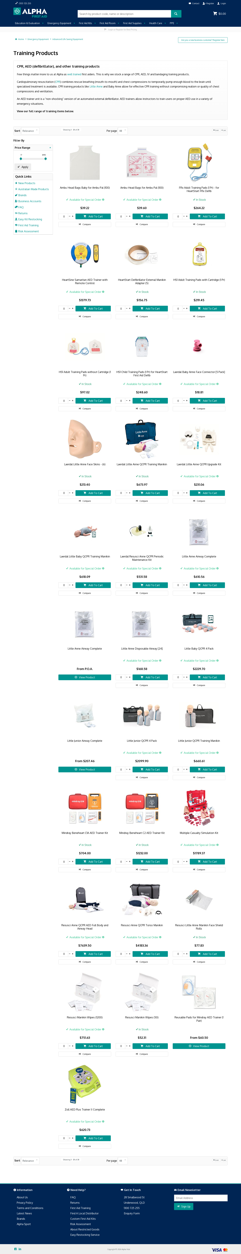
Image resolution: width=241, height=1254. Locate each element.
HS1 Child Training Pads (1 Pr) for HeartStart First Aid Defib (142, 373)
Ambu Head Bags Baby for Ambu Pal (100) (85, 187)
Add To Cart (95, 216)
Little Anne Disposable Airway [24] (142, 648)
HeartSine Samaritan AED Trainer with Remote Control (85, 281)
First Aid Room (107, 23)
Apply (25, 167)
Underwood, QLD (134, 1202)
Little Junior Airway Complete (84, 740)
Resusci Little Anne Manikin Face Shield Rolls (199, 927)
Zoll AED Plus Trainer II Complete (85, 1109)
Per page (112, 130)
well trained (74, 74)
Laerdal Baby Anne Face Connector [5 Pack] (199, 372)
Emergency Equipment (59, 23)
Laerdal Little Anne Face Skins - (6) (84, 464)
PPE (172, 23)
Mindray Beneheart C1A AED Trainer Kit (85, 833)
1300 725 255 (132, 1208)
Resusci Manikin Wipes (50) (141, 1017)
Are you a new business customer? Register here (202, 40)
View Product (87, 677)
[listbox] (30, 130)
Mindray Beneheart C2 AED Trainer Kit (142, 833)
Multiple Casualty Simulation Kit (199, 833)
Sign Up (185, 1206)
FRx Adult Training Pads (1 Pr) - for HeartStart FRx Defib (199, 189)
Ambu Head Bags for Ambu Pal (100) (142, 187)
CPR (57, 81)
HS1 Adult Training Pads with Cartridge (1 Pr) (199, 279)
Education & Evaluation (27, 23)
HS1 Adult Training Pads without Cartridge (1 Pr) (85, 373)
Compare (87, 224)
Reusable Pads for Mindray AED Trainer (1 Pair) (199, 1019)
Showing (71, 130)
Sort (17, 130)
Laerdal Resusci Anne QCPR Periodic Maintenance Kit (142, 558)
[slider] (21, 159)
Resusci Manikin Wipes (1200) (85, 1017)
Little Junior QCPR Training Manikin (199, 740)
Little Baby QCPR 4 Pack (199, 648)
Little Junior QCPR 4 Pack (142, 740)
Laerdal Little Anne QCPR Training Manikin (142, 464)
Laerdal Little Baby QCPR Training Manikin (85, 556)
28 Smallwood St (134, 1197)
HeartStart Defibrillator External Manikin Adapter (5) (142, 281)
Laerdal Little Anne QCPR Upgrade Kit (199, 464)
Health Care (155, 23)
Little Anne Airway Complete (199, 556)
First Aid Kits (85, 23)
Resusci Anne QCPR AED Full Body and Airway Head (84, 927)
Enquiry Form (132, 1213)
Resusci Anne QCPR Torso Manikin (142, 925)
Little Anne (96, 86)
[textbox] (124, 14)
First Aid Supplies (132, 23)
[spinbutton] (63, 216)
